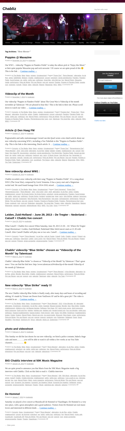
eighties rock (47, 310)
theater (19, 419)
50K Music (65, 376)
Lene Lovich (38, 239)
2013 (60, 303)
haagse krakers (35, 313)
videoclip (35, 85)
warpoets (23, 205)
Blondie (18, 274)
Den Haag (50, 308)
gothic (25, 80)
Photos (37, 43)
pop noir (45, 82)
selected (35, 276)
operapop (13, 158)
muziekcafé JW (19, 417)
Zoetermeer (16, 162)
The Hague (46, 160)
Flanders (76, 78)
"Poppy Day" (57, 75)
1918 (50, 192)
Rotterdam (31, 203)
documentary (24, 153)
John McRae (68, 196)
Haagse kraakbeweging (21, 313)
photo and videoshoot (19, 328)
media (7, 82)
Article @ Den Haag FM (20, 130)
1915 (46, 192)
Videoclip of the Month (19, 93)
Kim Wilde (63, 313)
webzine (64, 385)
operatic (20, 158)
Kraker (13, 315)
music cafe (78, 414)
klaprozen (8, 199)
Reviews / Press (49, 43)
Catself (57, 236)
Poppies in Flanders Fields (70, 82)
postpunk (13, 203)
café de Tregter (49, 236)
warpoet (16, 205)
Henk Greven (45, 313)
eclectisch (54, 78)
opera (7, 158)
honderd (42, 196)
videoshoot (45, 351)
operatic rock (27, 158)
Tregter (50, 241)
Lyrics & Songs (27, 43)
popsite (82, 82)
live (63, 80)
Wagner (41, 85)
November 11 (77, 155)
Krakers (18, 315)
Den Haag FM (14, 153)
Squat (80, 317)
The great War (65, 119)
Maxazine (78, 80)
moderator (31, 60)
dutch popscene (77, 308)
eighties (30, 310)
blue (69, 306)
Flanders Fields (75, 114)
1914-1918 (24, 151)
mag (15, 380)
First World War (56, 153)
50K (60, 376)
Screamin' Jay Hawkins (22, 382)
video (30, 85)
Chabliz (9, 9)
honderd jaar (50, 196)
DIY (56, 308)
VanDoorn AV (25, 320)
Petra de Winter (25, 82)
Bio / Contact (91, 43)
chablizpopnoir (39, 78)
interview (82, 378)
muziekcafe (9, 417)
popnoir (51, 82)
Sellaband (68, 317)
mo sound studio (49, 315)
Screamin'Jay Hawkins (60, 382)
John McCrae (56, 80)
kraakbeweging (80, 313)
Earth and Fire (22, 310)
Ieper (57, 196)
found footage (14, 80)
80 (75, 303)
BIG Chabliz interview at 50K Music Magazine (33, 360)
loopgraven (23, 199)
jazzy (45, 155)
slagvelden (39, 203)
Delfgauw (43, 308)
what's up (45, 320)
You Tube (8, 162)
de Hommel (25, 414)
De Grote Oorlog (40, 194)
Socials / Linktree (70, 43)
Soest (75, 317)
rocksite (18, 85)
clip (73, 151)
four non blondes (72, 310)
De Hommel (12, 393)
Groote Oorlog (33, 196)
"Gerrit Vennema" (60, 189)
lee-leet (7, 380)
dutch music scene (64, 308)
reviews (33, 75)
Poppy (7, 203)
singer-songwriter (29, 241)
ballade (52, 151)
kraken (7, 315)
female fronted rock (58, 310)
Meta (23, 75)
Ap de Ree (23, 114)
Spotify (81, 43)
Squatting (8, 320)
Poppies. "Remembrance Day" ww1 (36, 119)
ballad (47, 151)
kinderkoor (70, 313)
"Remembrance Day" (77, 148)
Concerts (15, 43)
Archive (101, 43)
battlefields (17, 78)
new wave (55, 199)
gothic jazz (31, 80)
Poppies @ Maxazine (18, 57)
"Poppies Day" (65, 112)
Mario (30, 380)
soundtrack (37, 160)
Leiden (31, 239)
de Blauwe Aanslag (32, 308)
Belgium (24, 78)
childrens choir (21, 308)
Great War (47, 80)
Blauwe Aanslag (55, 306)
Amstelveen (17, 306)
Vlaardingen (33, 419)
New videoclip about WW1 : (22, 171)
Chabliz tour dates (99, 121)
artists (11, 78)
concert (47, 78)
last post (15, 199)
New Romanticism (44, 199)
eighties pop (38, 310)
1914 (18, 151)
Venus (33, 320)
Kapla (57, 313)
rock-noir (24, 203)
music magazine (38, 380)
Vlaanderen (76, 203)
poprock (43, 317)
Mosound (59, 315)
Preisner (20, 241)
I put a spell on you (71, 378)
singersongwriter (41, 241)
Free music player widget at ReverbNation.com (110, 98)
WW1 (59, 85)
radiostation (25, 160)
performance (14, 82)
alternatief (79, 303)
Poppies (57, 82)
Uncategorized (41, 75)
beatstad (46, 306)
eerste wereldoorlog (65, 78)
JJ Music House (53, 155)
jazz (41, 155)
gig (21, 80)
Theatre (57, 203)
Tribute (24, 85)
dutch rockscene (10, 310)
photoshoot (9, 351)
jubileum (76, 196)
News (28, 75)
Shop (59, 43)
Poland (82, 239)
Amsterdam (25, 306)
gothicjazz (39, 80)
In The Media (16, 75)
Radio (18, 160)
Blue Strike (25, 274)
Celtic (63, 236)
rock (6, 85)
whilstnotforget (31, 205)
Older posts (10, 425)
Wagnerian (49, 85)
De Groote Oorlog (28, 194)
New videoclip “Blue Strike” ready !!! (28, 285)
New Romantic (33, 199)
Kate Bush (24, 239)
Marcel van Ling (37, 315)
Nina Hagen (67, 315)
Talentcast (56, 119)
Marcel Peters (69, 80)
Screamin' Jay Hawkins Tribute (41, 382)
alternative (77, 75)
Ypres (55, 205)
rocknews (12, 85)
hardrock (36, 155)
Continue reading (28, 71)
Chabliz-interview (27, 378)
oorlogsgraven (64, 199)
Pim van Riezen (36, 82)
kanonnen (83, 196)
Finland (79, 236)
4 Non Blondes (70, 272)
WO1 (55, 85)
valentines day (49, 385)
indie (52, 313)
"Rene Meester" (68, 75)
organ (74, 315)
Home (7, 43)
